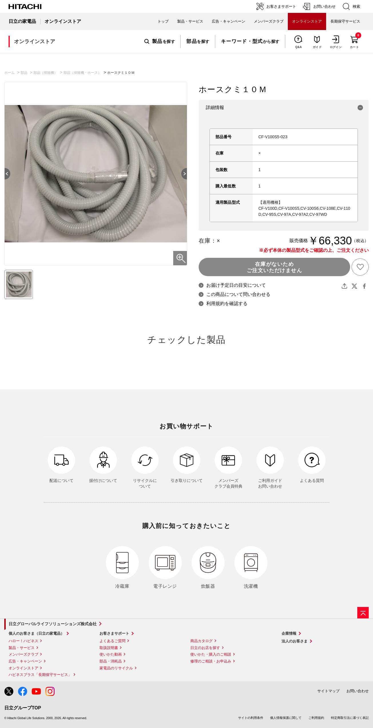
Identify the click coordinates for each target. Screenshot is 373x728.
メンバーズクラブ (269, 21)
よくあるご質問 (112, 641)
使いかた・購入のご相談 (210, 654)
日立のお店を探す (205, 648)
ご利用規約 (316, 717)
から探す (250, 41)
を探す (159, 41)
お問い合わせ (357, 691)
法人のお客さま (295, 641)
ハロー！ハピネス (23, 641)
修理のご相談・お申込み (210, 661)
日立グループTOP (22, 707)
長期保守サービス (345, 21)
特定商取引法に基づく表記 (350, 717)
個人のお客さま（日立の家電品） (36, 633)
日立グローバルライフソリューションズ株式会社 (53, 624)
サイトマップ (328, 691)
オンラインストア (23, 668)
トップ (163, 21)
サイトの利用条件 (250, 717)
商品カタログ (201, 641)
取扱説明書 (108, 648)
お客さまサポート (114, 633)
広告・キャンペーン (25, 661)
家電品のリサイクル (116, 668)
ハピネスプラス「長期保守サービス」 (40, 674)
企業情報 (289, 633)
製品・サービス (22, 648)
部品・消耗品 (110, 661)
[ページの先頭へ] (363, 612)
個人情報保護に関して (286, 717)
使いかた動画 (110, 654)
